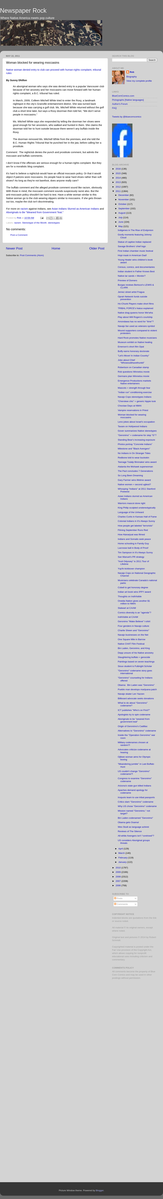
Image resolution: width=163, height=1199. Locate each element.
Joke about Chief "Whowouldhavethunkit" (131, 361)
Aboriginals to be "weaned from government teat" (134, 720)
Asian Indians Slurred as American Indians (75, 208)
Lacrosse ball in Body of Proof (133, 548)
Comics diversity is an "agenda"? (134, 612)
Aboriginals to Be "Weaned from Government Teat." (35, 212)
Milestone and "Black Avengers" (134, 448)
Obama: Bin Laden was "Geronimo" (136, 685)
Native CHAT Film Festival (131, 644)
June (121, 222)
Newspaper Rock (23, 10)
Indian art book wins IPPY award (134, 592)
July (120, 217)
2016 (118, 169)
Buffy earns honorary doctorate (133, 351)
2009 (118, 872)
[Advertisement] (133, 1006)
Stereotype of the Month (34, 222)
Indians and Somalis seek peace (134, 539)
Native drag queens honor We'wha (135, 312)
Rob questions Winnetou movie (134, 371)
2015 (118, 173)
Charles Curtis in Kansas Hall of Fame (137, 516)
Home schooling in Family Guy (133, 543)
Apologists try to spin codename (134, 714)
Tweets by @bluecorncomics (126, 116)
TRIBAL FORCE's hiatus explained (135, 308)
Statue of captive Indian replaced (134, 242)
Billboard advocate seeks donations (136, 698)
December (124, 195)
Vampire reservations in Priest (133, 410)
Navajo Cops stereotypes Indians (134, 397)
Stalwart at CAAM (127, 608)
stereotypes (54, 222)
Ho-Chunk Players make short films (136, 303)
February (123, 857)
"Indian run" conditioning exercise (135, 392)
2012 (118, 186)
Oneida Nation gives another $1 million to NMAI (134, 602)
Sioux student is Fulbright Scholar (135, 666)
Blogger (100, 1190)
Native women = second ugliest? (134, 484)
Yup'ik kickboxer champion (131, 568)
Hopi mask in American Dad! (132, 255)
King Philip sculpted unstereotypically (137, 507)
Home (56, 248)
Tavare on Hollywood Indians (132, 426)
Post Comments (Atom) (32, 255)
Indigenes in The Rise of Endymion (135, 230)
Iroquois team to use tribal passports (136, 797)
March (121, 853)
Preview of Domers (127, 280)
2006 (118, 885)
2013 (118, 182)
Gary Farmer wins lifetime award (134, 480)
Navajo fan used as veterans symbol (136, 326)
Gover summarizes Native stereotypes (137, 431)
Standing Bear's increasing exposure (136, 440)
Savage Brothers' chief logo (132, 246)
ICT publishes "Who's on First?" (134, 710)
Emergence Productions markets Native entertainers (134, 382)
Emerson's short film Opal (131, 346)
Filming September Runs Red (133, 530)
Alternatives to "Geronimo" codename (137, 730)
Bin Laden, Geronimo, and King (134, 648)
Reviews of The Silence (130, 831)
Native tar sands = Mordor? (132, 276)
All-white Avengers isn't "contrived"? (136, 835)
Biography (131, 76)
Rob (19, 218)
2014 (118, 177)
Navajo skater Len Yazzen (131, 694)
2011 (118, 191)
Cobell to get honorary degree (133, 587)
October (122, 204)
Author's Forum (120, 104)
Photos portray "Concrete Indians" (135, 444)
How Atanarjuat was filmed (131, 534)
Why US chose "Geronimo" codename (137, 806)
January (122, 862)
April (121, 848)
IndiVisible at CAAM (128, 617)
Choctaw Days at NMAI (130, 405)
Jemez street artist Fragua (131, 292)
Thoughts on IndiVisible (130, 596)
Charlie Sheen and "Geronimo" (133, 630)
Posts (118, 898)
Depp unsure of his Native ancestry (135, 653)
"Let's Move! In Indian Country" (133, 355)
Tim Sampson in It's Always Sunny (135, 552)
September (124, 208)
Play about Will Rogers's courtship (135, 317)
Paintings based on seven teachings (136, 661)
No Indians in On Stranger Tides (134, 453)
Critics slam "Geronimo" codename (135, 802)
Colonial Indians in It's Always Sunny (136, 521)
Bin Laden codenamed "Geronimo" (135, 818)
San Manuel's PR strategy (131, 557)
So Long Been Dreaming (130, 475)
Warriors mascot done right (131, 503)
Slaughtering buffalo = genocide (134, 657)
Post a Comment (19, 235)
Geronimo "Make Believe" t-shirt (134, 621)
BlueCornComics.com (123, 96)
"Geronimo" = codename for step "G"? (137, 435)
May (120, 226)
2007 (118, 881)
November (124, 199)
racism (24, 208)
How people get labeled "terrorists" (135, 525)
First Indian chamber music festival (135, 251)
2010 (118, 867)
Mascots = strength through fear (134, 388)
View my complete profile (139, 81)
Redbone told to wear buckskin (133, 457)
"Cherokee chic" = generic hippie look (137, 401)
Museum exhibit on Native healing (135, 342)
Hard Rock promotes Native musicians (137, 338)
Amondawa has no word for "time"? (136, 321)
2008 (118, 876)
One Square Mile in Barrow (131, 639)
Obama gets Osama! (128, 822)
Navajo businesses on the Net (133, 635)
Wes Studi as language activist (133, 827)
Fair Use (116, 950)
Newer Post (14, 248)
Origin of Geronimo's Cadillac (133, 726)
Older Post (96, 248)
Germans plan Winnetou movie (133, 376)
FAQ (114, 108)
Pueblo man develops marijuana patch (137, 689)
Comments (121, 904)
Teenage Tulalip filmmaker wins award (137, 462)
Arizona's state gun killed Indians (134, 785)
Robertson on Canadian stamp (133, 367)
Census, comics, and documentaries (136, 267)
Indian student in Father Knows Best (136, 271)
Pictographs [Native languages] (128, 100)
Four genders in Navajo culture (133, 626)
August (122, 213)
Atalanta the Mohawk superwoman (135, 466)
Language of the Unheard (131, 512)
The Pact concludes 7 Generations (135, 471)
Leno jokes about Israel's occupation (136, 422)
